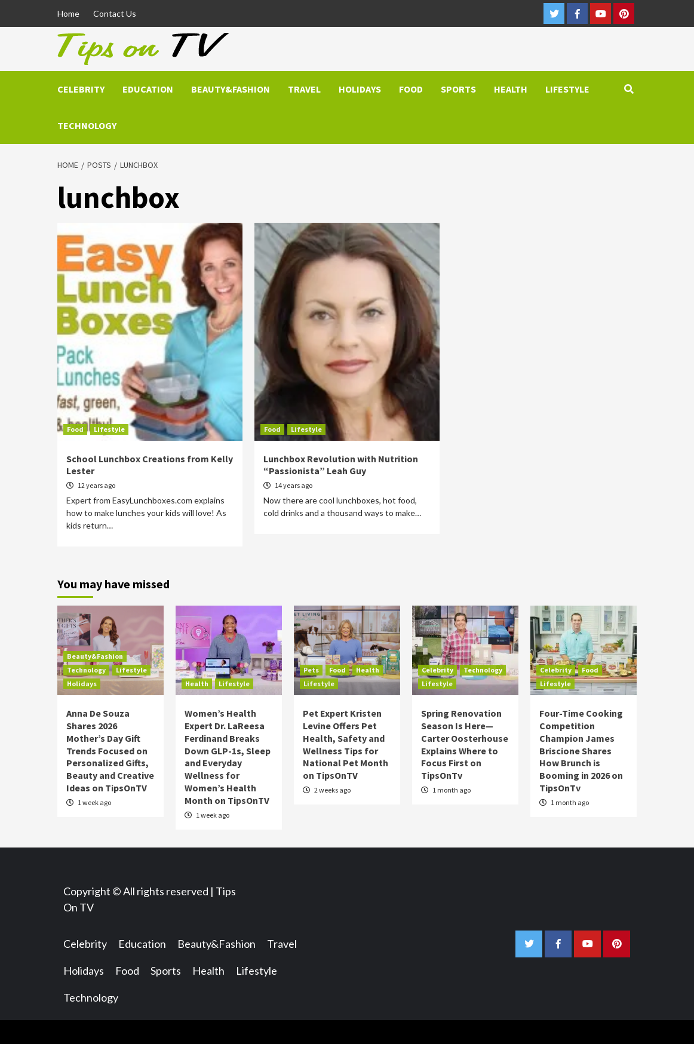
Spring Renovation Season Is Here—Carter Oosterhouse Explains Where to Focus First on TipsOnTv (464, 744)
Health (510, 89)
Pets (311, 669)
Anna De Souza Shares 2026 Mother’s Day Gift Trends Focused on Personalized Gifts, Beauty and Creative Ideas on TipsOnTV (110, 750)
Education (147, 89)
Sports (458, 89)
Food (411, 89)
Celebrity (81, 89)
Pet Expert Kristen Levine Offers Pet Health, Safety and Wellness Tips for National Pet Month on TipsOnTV (345, 744)
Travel (304, 89)
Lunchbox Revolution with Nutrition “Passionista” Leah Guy (340, 465)
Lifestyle (567, 89)
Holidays (360, 89)
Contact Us (114, 13)
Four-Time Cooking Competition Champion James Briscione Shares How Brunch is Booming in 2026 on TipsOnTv (581, 750)
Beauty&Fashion (230, 89)
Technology (86, 125)
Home (68, 13)
